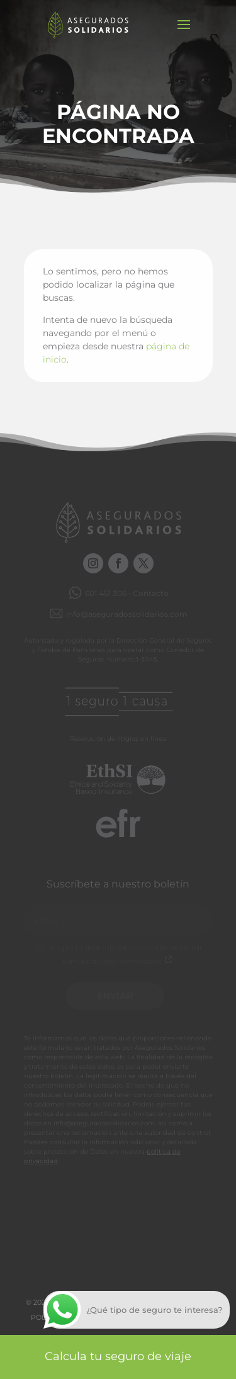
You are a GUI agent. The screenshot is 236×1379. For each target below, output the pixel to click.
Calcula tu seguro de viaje (118, 1356)
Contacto (151, 593)
